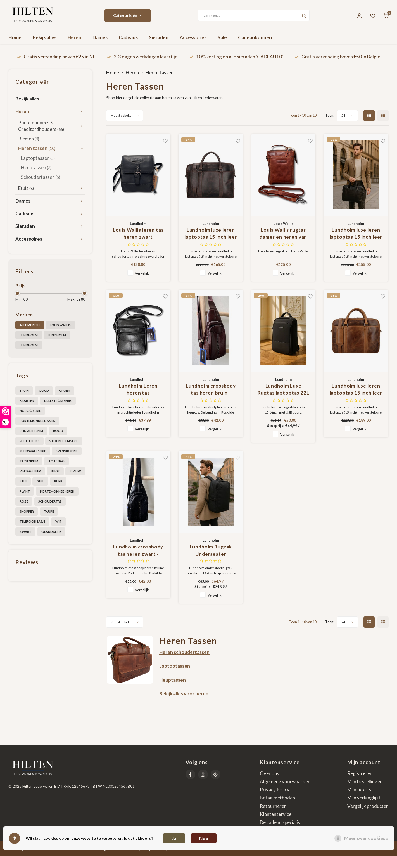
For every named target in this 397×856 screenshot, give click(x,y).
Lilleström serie (58, 400)
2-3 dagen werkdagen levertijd (142, 57)
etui (23, 481)
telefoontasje (32, 521)
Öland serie (51, 531)
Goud (44, 390)
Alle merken (30, 325)
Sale (222, 37)
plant (25, 491)
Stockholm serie (63, 441)
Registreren (359, 773)
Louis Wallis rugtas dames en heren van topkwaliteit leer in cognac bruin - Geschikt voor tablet (283, 234)
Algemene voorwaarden (285, 781)
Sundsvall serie (33, 451)
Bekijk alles (44, 37)
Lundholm (29, 335)
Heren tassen (37, 148)
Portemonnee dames (37, 421)
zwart (25, 531)
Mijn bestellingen (364, 781)
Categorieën (127, 15)
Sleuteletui (29, 441)
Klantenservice (275, 814)
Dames (100, 37)
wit (58, 521)
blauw (75, 471)
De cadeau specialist (281, 822)
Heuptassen (36, 167)
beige (55, 471)
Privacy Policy (274, 789)
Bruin (24, 390)
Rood (58, 431)
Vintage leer (30, 471)
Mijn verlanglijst (364, 798)
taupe (49, 511)
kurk (58, 481)
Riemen (28, 139)
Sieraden (158, 37)
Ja (174, 838)
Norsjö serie (30, 410)
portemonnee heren (57, 491)
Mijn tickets (359, 789)
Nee (203, 838)
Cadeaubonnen (255, 37)
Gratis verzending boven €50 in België (337, 57)
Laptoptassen (38, 158)
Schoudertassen (40, 177)
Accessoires (193, 37)
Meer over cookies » (366, 838)
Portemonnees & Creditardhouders (41, 125)
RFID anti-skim (31, 431)
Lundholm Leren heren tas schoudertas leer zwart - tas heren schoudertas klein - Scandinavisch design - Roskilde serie (138, 390)
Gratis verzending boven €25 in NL (56, 57)
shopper (27, 511)
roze (24, 501)
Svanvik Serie (66, 451)
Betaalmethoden (277, 798)
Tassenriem (29, 461)
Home (15, 37)
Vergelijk (142, 273)
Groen (64, 390)
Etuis (26, 188)
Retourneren (273, 806)
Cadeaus (128, 37)
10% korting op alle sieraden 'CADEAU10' (236, 57)
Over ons (269, 773)
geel (40, 481)
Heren (74, 37)
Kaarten (27, 400)
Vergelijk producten (368, 806)
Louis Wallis (60, 325)
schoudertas (49, 501)
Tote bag (56, 461)
